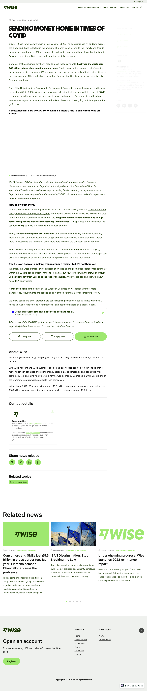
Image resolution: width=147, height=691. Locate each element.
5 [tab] (80, 604)
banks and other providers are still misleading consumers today (50, 301)
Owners (113, 7)
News (80, 7)
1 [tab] (66, 604)
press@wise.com (36, 423)
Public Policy (93, 7)
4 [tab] (77, 604)
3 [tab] (73, 604)
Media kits (124, 7)
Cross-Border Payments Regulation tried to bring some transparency (58, 269)
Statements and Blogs (18, 482)
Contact (134, 7)
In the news (80, 643)
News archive (81, 639)
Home (77, 636)
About (105, 7)
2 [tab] (70, 604)
